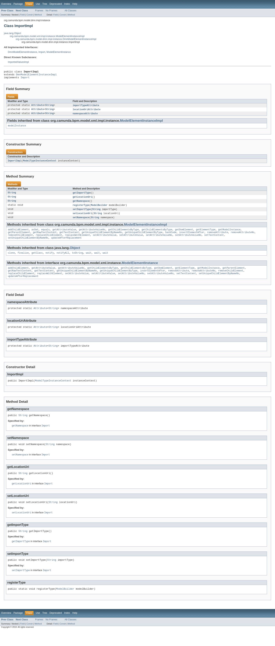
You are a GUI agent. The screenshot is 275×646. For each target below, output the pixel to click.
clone (11, 259)
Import (41, 52)
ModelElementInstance (58, 52)
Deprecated (56, 4)
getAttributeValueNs (92, 234)
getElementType (205, 234)
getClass (37, 259)
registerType (81, 208)
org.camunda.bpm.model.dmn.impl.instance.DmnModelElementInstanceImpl (56, 39)
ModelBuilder (99, 208)
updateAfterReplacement (66, 243)
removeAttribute (217, 237)
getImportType (82, 195)
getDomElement (184, 234)
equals (45, 234)
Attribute (37, 107)
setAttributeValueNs (159, 240)
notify (49, 259)
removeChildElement (20, 240)
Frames (39, 10)
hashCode (170, 237)
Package (18, 4)
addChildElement (18, 234)
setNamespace (81, 221)
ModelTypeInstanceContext (39, 163)
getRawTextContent (45, 237)
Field (22, 15)
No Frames (51, 10)
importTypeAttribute (86, 107)
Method (38, 15)
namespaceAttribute (85, 115)
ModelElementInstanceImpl (141, 123)
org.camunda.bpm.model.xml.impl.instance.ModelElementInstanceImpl (47, 36)
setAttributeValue (105, 240)
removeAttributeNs (242, 237)
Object (75, 254)
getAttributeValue (64, 234)
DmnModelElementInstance (22, 52)
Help (74, 4)
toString (77, 259)
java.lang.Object (12, 33)
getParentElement (19, 237)
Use (38, 4)
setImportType (82, 213)
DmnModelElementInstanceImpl (36, 75)
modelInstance (17, 128)
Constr (29, 15)
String (49, 107)
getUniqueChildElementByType (143, 237)
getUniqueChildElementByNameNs (102, 237)
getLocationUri (82, 200)
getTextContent (69, 237)
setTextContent (214, 240)
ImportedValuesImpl (18, 62)
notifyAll (63, 259)
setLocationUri (82, 217)
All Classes (70, 10)
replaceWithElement (77, 240)
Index (67, 4)
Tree (44, 4)
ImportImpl (15, 163)
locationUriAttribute (87, 111)
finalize (23, 259)
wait (88, 259)
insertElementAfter (191, 237)
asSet (35, 234)
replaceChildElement (49, 240)
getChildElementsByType (123, 234)
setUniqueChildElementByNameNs (28, 243)
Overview (6, 4)
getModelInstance (229, 234)
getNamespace (81, 204)
